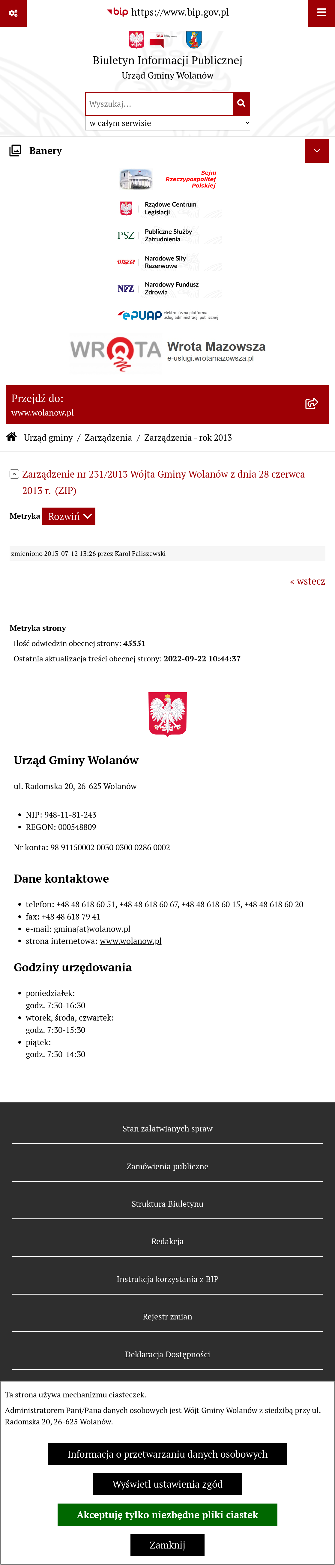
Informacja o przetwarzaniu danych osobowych (167, 1454)
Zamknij (167, 1545)
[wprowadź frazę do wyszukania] (159, 104)
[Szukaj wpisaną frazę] (242, 104)
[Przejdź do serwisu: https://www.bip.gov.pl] (167, 12)
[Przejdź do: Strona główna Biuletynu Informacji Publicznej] (11, 437)
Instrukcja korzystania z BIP (168, 1279)
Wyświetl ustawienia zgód (167, 1484)
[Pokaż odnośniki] (13, 13)
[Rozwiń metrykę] (68, 516)
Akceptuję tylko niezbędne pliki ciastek (167, 1514)
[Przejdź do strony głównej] (168, 58)
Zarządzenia (108, 437)
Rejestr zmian (167, 1316)
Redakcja (167, 1241)
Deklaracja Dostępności (167, 1354)
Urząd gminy (48, 437)
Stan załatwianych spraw (168, 1128)
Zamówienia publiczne (167, 1166)
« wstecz (307, 581)
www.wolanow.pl (131, 941)
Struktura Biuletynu (168, 1204)
